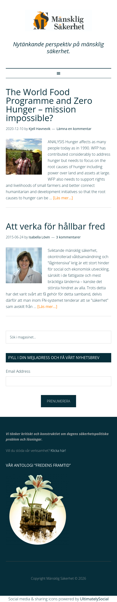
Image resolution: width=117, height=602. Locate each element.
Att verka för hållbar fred (55, 226)
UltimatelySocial (94, 599)
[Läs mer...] (63, 198)
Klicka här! (58, 450)
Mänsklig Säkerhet (58, 20)
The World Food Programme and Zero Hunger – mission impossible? (49, 105)
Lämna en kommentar (74, 128)
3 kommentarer (68, 237)
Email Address (18, 371)
